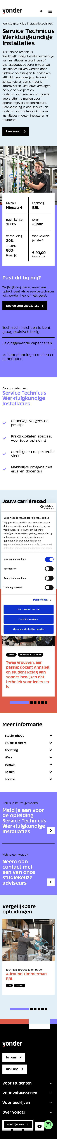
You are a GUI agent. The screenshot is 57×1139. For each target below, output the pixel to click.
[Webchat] (48, 1124)
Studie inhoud (28, 735)
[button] (19, 702)
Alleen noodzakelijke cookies (28, 629)
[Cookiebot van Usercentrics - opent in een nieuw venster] (41, 507)
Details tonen (40, 599)
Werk (28, 757)
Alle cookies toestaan (28, 609)
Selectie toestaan (28, 619)
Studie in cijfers (28, 743)
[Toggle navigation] (51, 1083)
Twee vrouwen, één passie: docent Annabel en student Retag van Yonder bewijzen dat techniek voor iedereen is (27, 674)
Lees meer (13, 131)
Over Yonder (13, 1112)
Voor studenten (17, 1083)
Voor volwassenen (19, 1093)
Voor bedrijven (16, 1102)
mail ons (12, 1069)
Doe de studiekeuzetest (22, 305)
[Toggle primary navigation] (51, 11)
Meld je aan (15, 1124)
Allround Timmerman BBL (26, 976)
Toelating (28, 750)
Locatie (28, 779)
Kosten (28, 772)
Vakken (28, 764)
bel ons (11, 1057)
